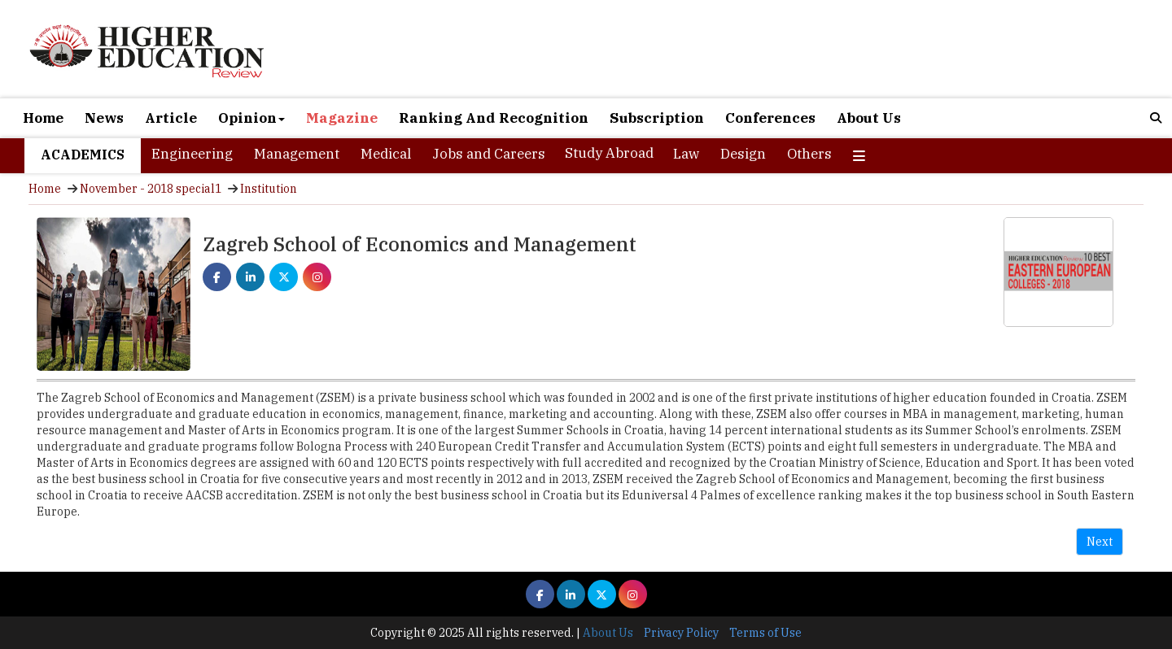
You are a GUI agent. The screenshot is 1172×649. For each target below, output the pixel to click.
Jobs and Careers (488, 154)
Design (743, 154)
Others (809, 154)
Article (171, 118)
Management (296, 154)
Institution (268, 188)
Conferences (770, 118)
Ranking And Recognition (493, 118)
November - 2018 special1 (150, 188)
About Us (869, 118)
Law (686, 154)
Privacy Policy (681, 632)
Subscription (657, 118)
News (104, 118)
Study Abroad (609, 153)
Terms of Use (765, 632)
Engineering (192, 154)
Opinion (251, 118)
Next (1100, 541)
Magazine (342, 118)
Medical (386, 154)
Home (43, 118)
